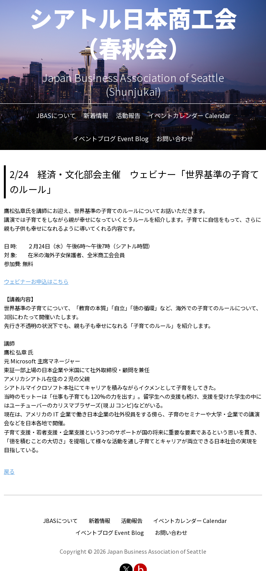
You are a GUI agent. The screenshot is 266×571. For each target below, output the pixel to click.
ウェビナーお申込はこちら (36, 281)
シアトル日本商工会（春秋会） (133, 32)
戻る (9, 471)
